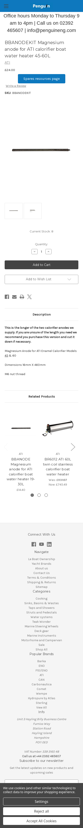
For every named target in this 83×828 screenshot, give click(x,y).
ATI (42, 675)
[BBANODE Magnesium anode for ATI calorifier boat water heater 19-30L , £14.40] (20, 428)
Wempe (41, 693)
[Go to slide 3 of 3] (46, 495)
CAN (41, 680)
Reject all (41, 811)
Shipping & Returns (41, 582)
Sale (41, 645)
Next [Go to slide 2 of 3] (72, 447)
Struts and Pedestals (41, 612)
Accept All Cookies (42, 821)
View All (41, 707)
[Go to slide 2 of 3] (39, 495)
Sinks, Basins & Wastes (41, 603)
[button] (41, 78)
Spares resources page (41, 79)
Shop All (41, 649)
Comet (41, 689)
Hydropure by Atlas (41, 698)
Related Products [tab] (41, 396)
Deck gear (41, 631)
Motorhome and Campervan (41, 640)
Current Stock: (41, 231)
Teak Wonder (41, 622)
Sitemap (42, 587)
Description (42, 314)
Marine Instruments (41, 635)
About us (41, 568)
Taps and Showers (42, 608)
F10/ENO (41, 670)
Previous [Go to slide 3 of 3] (5, 447)
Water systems (42, 617)
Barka (41, 661)
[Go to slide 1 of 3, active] (32, 495)
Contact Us (41, 573)
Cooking (41, 598)
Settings (41, 801)
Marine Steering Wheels (41, 626)
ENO (42, 666)
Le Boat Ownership (41, 559)
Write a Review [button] (16, 86)
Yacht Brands (41, 564)
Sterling (41, 703)
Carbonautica (42, 684)
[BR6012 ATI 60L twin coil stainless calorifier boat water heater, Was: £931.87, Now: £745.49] (57, 428)
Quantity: (41, 244)
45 (6, 355)
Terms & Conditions (41, 577)
